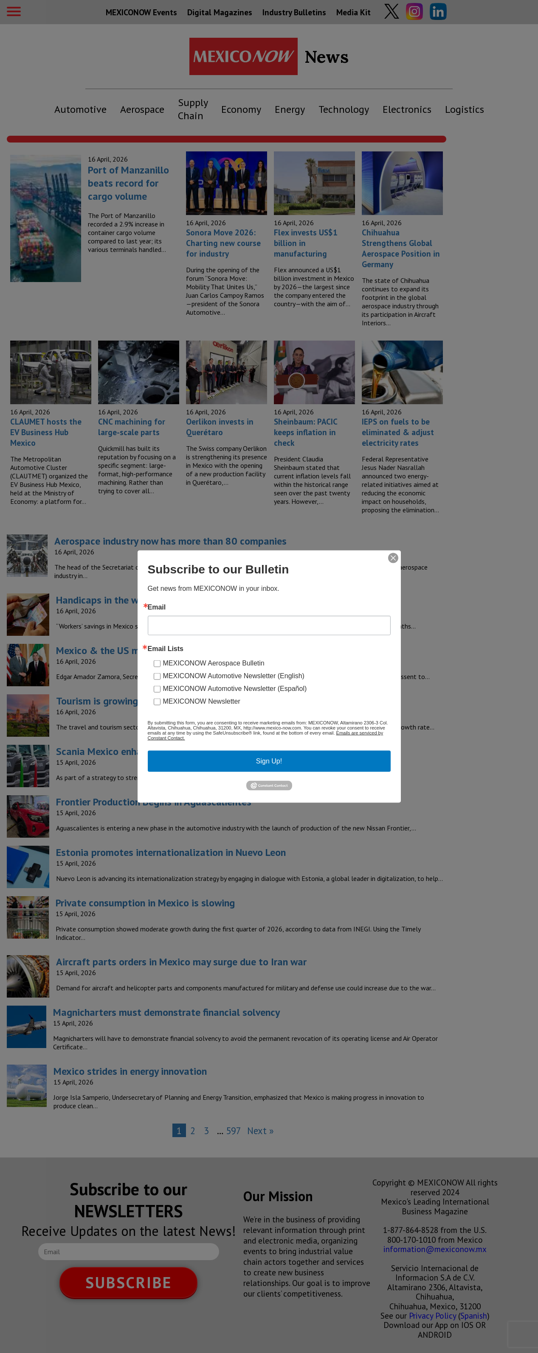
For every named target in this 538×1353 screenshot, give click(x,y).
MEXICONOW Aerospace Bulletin (214, 663)
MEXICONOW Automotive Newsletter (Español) (235, 688)
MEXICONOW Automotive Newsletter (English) (233, 675)
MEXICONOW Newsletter (201, 701)
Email (157, 607)
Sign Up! (269, 761)
